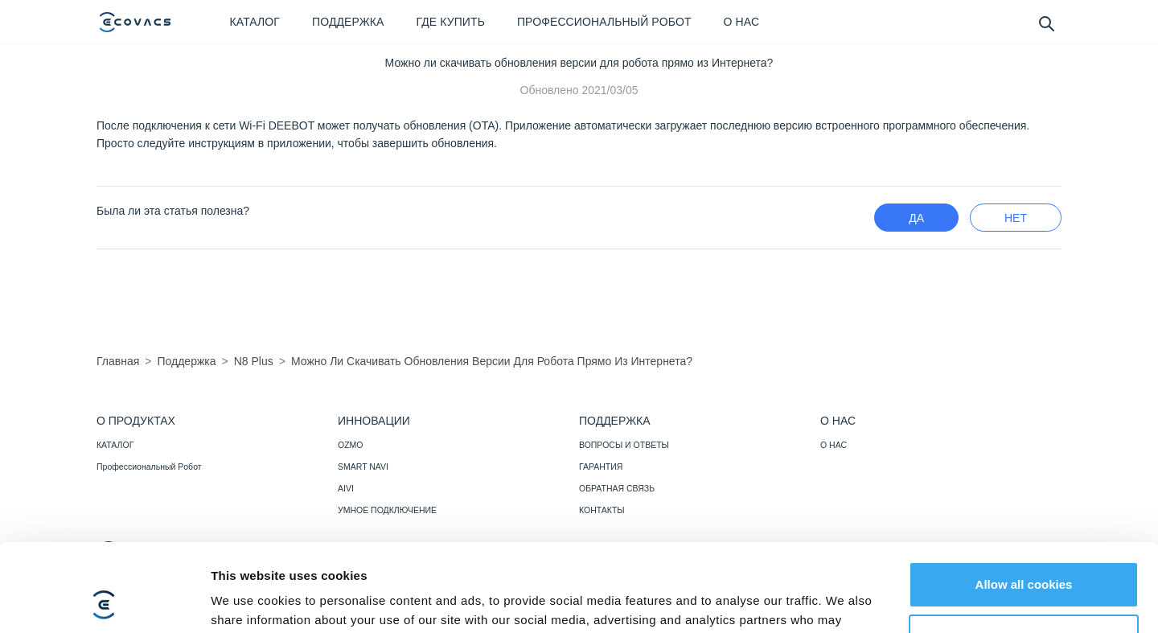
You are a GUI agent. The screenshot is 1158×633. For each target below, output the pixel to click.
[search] (1046, 23)
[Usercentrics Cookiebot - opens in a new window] (104, 602)
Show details (248, 601)
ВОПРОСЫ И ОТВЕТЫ (624, 445)
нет (1015, 218)
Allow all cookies (1024, 502)
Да (916, 218)
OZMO (350, 445)
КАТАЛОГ (114, 445)
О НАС (833, 445)
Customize (1024, 554)
